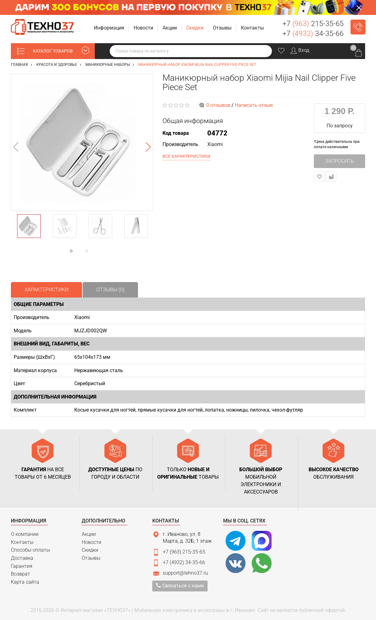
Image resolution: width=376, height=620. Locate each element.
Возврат (20, 574)
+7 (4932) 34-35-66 (184, 562)
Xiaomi (215, 144)
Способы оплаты (30, 550)
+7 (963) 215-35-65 (184, 552)
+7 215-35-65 (313, 24)
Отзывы (91, 558)
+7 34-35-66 (313, 34)
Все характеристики (186, 156)
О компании (25, 534)
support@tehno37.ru (185, 573)
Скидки (90, 550)
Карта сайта (25, 582)
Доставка (22, 558)
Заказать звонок (358, 27)
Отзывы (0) (110, 290)
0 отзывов (218, 105)
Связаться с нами (180, 586)
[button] (109, 28)
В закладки (319, 176)
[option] (82, 142)
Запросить (339, 161)
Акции (89, 534)
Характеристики (46, 290)
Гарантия (21, 566)
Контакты (22, 542)
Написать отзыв (254, 105)
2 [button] (99, 251)
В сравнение (331, 176)
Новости (91, 542)
